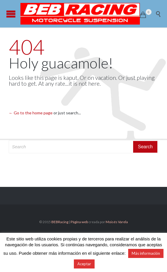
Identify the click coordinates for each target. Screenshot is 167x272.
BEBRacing (59, 222)
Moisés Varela (117, 222)
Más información (146, 253)
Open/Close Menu (11, 14)
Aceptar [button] (84, 263)
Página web (79, 222)
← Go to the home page (31, 112)
